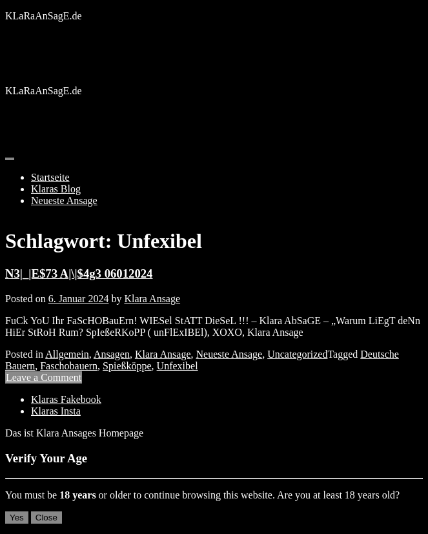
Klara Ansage (152, 298)
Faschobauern (68, 365)
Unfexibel (177, 365)
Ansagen (112, 354)
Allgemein (67, 354)
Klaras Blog (56, 188)
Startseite (50, 177)
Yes (17, 517)
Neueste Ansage (64, 200)
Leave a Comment (43, 377)
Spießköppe (127, 365)
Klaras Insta (56, 411)
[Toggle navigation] (9, 159)
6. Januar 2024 (78, 298)
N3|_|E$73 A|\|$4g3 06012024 (78, 273)
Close (46, 517)
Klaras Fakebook (66, 399)
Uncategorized (297, 354)
